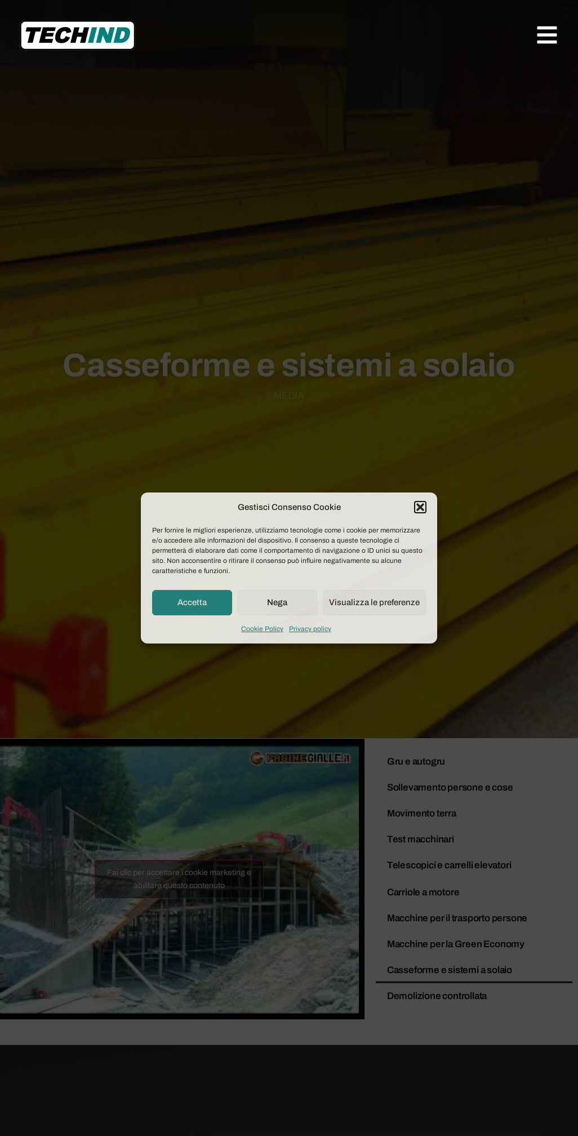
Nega (277, 602)
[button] (420, 507)
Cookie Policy (262, 629)
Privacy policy (310, 629)
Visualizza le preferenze (374, 602)
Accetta (192, 602)
